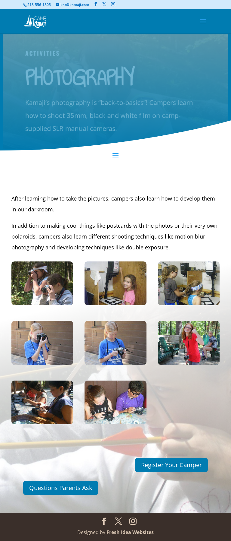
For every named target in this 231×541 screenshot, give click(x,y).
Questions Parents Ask (60, 488)
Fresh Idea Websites (130, 532)
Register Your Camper (171, 465)
